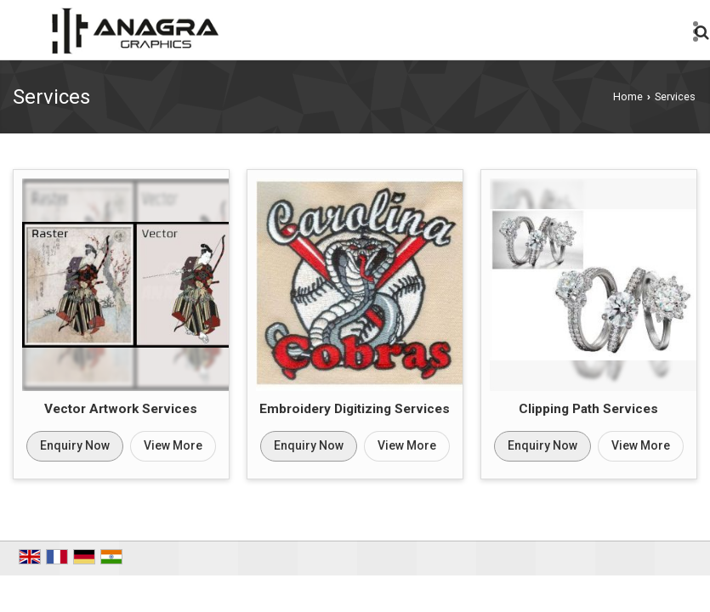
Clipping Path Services (588, 408)
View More (173, 445)
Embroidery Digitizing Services (354, 408)
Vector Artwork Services (120, 408)
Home (628, 96)
